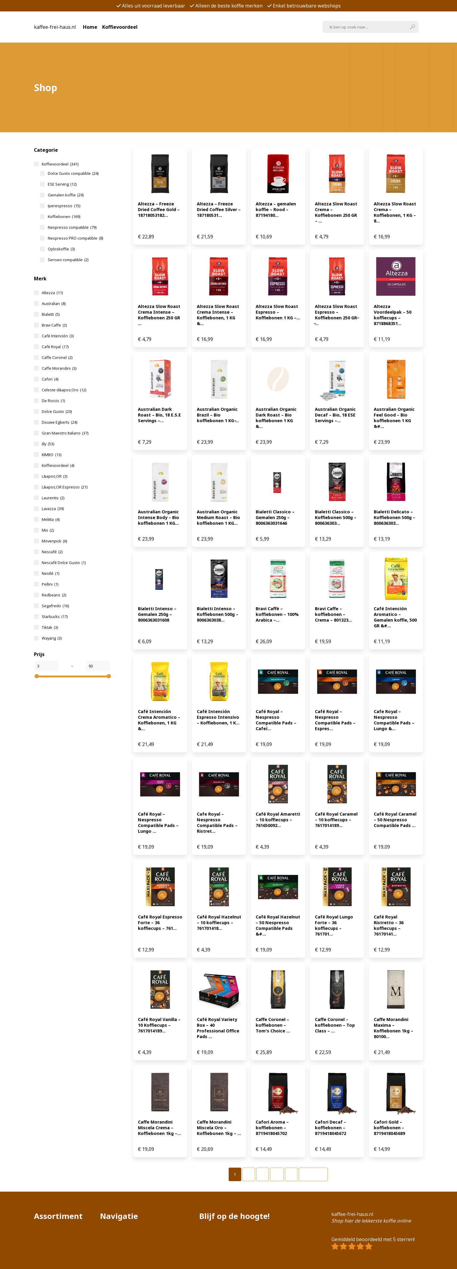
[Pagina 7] (291, 1174)
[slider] (37, 676)
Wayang (52, 638)
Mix (48, 530)
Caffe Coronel (57, 357)
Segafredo (55, 605)
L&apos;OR (54, 476)
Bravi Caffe (54, 325)
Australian (54, 303)
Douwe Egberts (59, 422)
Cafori (50, 379)
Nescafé (52, 551)
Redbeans (54, 595)
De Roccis (53, 400)
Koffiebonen (64, 216)
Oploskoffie (61, 249)
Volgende (313, 1174)
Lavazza (53, 508)
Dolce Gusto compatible (73, 173)
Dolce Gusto (57, 411)
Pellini (50, 584)
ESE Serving (62, 184)
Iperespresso (64, 205)
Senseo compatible (68, 259)
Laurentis (53, 497)
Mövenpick (54, 541)
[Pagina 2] (248, 1174)
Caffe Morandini (59, 368)
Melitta (50, 519)
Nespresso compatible (72, 227)
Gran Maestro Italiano (65, 433)
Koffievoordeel (120, 27)
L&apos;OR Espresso (64, 487)
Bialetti (50, 314)
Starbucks (55, 616)
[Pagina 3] (262, 1174)
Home (90, 27)
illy (48, 443)
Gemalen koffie (66, 195)
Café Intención (58, 336)
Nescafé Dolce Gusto (64, 562)
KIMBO (51, 454)
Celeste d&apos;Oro (64, 390)
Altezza (52, 292)
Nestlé (50, 573)
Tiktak (50, 627)
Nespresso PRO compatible (75, 238)
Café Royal (55, 346)
